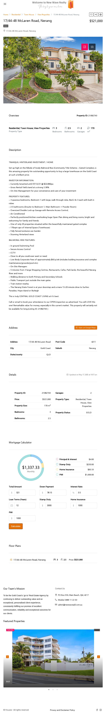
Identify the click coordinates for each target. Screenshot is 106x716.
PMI (10, 512)
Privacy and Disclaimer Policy (62, 710)
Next (98, 656)
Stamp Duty (45, 499)
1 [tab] (50, 689)
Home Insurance (78, 499)
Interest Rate (76, 486)
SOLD (5, 26)
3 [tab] (58, 689)
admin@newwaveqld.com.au (70, 604)
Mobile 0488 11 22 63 (67, 600)
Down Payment (47, 486)
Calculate (15, 526)
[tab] (84, 47)
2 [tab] (54, 689)
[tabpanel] (53, 656)
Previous (7, 656)
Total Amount (15, 486)
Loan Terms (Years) (17, 499)
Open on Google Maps (86, 328)
